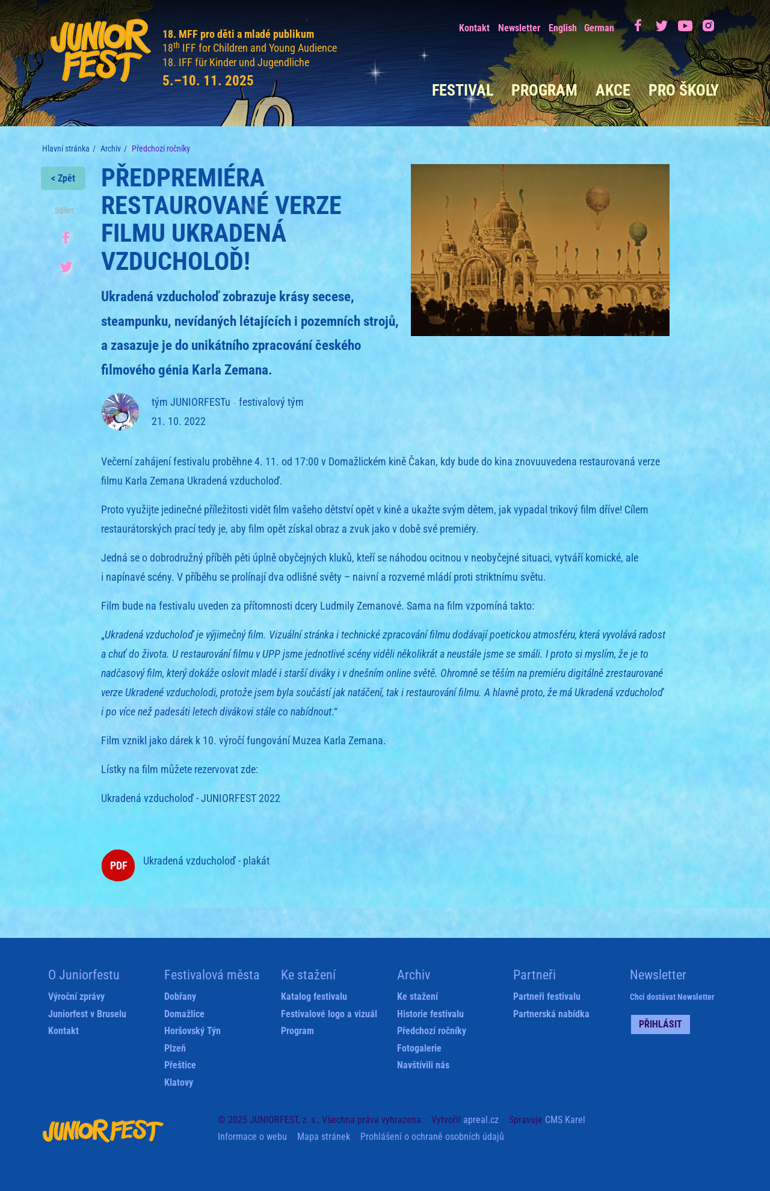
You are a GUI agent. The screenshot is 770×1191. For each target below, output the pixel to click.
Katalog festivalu (314, 996)
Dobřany (180, 996)
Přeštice (180, 1065)
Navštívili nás (423, 1065)
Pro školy (683, 90)
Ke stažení (417, 996)
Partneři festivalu (547, 996)
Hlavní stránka (66, 148)
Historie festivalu (430, 1014)
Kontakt (474, 28)
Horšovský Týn (192, 1030)
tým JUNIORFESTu (191, 402)
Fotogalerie (419, 1048)
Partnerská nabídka (551, 1014)
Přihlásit (660, 1024)
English (563, 28)
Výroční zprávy (76, 996)
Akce (613, 90)
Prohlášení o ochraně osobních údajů (432, 1136)
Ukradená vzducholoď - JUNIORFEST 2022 (190, 798)
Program (544, 90)
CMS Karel (565, 1119)
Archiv (110, 148)
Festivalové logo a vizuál (329, 1014)
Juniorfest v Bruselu (87, 1014)
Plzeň (175, 1048)
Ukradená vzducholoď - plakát (206, 860)
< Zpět (63, 178)
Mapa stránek (323, 1136)
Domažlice (184, 1014)
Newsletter (519, 28)
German (599, 28)
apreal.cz (481, 1119)
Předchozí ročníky (431, 1030)
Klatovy (178, 1082)
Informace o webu (252, 1136)
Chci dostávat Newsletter (672, 997)
